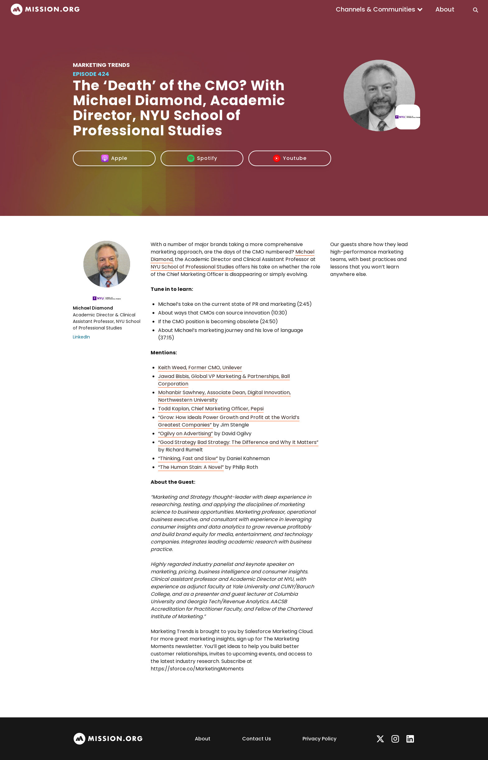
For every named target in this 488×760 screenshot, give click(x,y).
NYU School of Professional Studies (192, 266)
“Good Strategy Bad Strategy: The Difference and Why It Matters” (238, 442)
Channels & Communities (375, 9)
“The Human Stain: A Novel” (191, 467)
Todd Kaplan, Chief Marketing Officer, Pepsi (211, 408)
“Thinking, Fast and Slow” (188, 458)
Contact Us (256, 738)
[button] (379, 9)
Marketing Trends (101, 65)
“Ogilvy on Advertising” (185, 433)
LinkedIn (81, 337)
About (444, 9)
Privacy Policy (319, 738)
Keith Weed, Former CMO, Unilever (200, 367)
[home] (45, 9)
